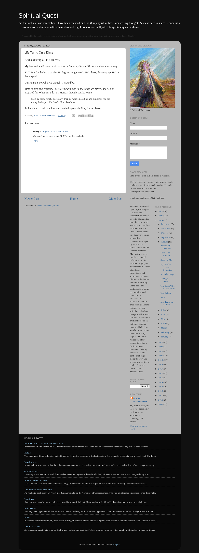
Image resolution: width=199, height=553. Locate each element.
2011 (160, 395)
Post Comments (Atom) (48, 205)
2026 (160, 211)
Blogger (116, 544)
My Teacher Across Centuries (166, 267)
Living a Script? (165, 280)
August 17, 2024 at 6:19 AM (55, 131)
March (164, 328)
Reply (35, 140)
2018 (160, 364)
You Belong (166, 293)
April (163, 323)
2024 (160, 220)
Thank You (29, 499)
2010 (160, 400)
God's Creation (31, 471)
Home (74, 198)
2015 (160, 377)
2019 (160, 360)
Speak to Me (166, 260)
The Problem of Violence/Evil (38, 489)
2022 (160, 346)
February (165, 332)
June (163, 314)
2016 (160, 373)
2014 (160, 382)
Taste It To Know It (166, 254)
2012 (160, 391)
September (166, 237)
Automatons (30, 508)
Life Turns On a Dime (167, 303)
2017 (160, 369)
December (166, 224)
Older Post (115, 198)
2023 (160, 342)
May (163, 319)
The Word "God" (32, 526)
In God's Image (168, 274)
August (164, 241)
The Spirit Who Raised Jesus (168, 287)
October (165, 233)
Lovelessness (30, 462)
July (163, 310)
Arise (163, 297)
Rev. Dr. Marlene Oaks (140, 400)
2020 (160, 355)
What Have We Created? (35, 480)
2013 (160, 386)
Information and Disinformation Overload (43, 443)
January (165, 336)
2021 (160, 351)
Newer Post (31, 198)
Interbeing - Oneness (166, 247)
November (166, 228)
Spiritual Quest (38, 15)
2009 (160, 404)
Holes (27, 517)
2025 (160, 215)
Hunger (27, 452)
